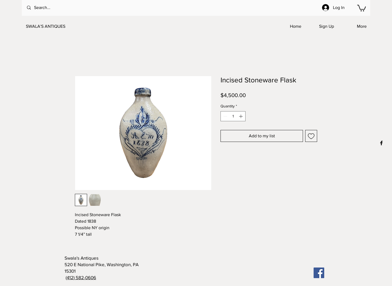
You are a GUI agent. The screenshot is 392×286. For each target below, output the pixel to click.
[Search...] (49, 8)
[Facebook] (319, 273)
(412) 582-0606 (81, 277)
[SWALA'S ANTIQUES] (53, 26)
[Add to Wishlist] (311, 136)
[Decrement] (224, 116)
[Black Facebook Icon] (381, 143)
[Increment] (241, 116)
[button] (361, 7)
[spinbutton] (233, 116)
